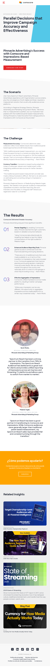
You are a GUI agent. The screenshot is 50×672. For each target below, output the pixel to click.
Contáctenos (38, 661)
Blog (5, 630)
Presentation (8, 527)
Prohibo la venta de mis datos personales (20, 661)
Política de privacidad (16, 657)
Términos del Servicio (31, 657)
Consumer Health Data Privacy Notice (24, 659)
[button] (4, 2)
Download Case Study (14, 67)
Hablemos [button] (25, 474)
